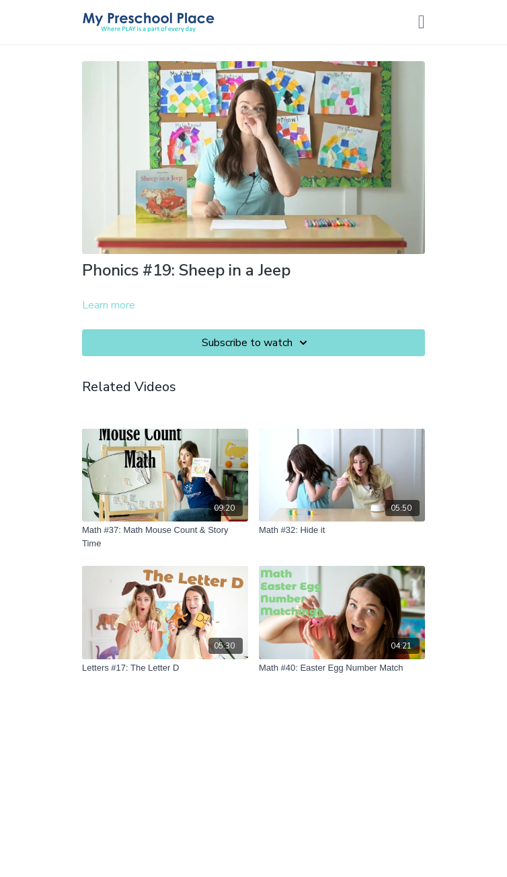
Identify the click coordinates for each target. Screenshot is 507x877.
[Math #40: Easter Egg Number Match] (342, 668)
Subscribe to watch (256, 343)
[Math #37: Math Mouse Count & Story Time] (165, 537)
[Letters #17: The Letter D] (165, 668)
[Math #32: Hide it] (342, 530)
